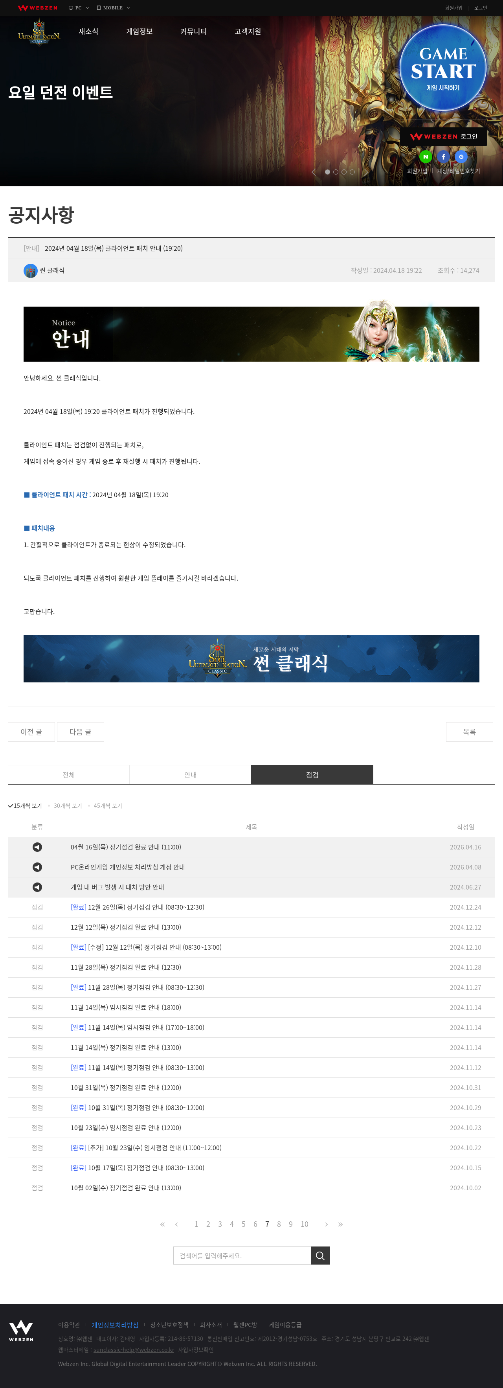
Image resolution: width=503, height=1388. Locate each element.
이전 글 (31, 731)
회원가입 (454, 7)
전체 (68, 774)
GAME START (443, 68)
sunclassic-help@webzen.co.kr (134, 1349)
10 (304, 1224)
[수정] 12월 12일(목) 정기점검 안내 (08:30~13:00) (146, 947)
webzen (37, 8)
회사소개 (211, 1324)
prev (314, 172)
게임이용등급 (285, 1324)
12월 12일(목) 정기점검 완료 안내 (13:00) (126, 927)
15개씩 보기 (28, 805)
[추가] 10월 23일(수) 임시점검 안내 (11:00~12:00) (146, 1147)
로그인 (480, 7)
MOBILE (113, 8)
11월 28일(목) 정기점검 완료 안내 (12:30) (126, 967)
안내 (190, 774)
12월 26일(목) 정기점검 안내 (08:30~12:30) (137, 907)
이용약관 (69, 1324)
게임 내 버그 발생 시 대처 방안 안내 (117, 887)
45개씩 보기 (108, 805)
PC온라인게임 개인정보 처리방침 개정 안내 (128, 866)
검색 (320, 1255)
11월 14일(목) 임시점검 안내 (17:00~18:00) (137, 1027)
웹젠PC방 (245, 1324)
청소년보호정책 (169, 1324)
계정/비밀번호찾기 (458, 170)
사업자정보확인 (196, 1349)
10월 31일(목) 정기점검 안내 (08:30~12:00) (137, 1107)
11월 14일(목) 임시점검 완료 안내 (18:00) (126, 1007)
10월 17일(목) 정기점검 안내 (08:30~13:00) (137, 1167)
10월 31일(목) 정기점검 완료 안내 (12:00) (126, 1087)
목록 (469, 731)
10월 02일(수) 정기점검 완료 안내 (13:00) (126, 1187)
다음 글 (81, 731)
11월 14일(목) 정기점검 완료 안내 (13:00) (126, 1047)
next (366, 172)
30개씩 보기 (68, 805)
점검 (312, 774)
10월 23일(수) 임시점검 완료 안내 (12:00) (126, 1127)
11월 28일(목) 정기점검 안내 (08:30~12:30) (137, 987)
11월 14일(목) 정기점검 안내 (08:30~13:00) (137, 1067)
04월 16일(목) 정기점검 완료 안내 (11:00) (126, 846)
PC (78, 8)
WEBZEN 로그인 (443, 136)
